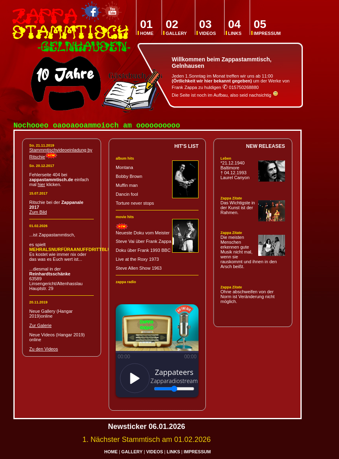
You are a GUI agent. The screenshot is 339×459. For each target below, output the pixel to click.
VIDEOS (207, 27)
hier (41, 186)
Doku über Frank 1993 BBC (143, 251)
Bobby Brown (129, 177)
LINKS (235, 27)
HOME (146, 27)
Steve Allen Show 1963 (139, 269)
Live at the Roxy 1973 (137, 260)
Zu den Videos (43, 350)
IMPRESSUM (267, 27)
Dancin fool (127, 195)
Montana (124, 169)
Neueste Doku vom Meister (143, 234)
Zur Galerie (40, 327)
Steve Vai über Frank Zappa (143, 242)
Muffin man (127, 186)
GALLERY (176, 27)
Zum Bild (38, 213)
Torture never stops (135, 204)
